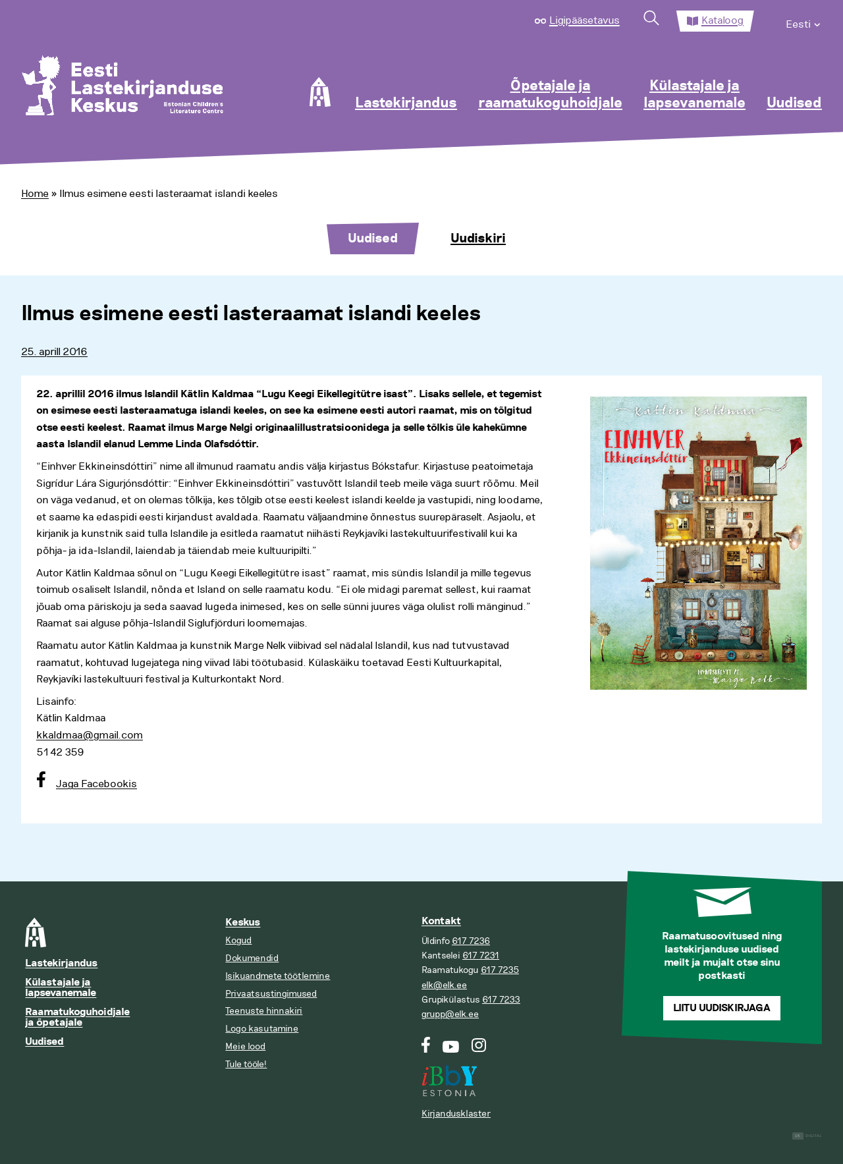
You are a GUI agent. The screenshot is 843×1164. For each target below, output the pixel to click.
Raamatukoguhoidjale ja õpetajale (77, 1017)
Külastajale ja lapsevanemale (694, 95)
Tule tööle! (246, 1064)
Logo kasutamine (261, 1028)
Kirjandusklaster (456, 1113)
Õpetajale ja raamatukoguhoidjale (550, 95)
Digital (807, 1136)
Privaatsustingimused (271, 993)
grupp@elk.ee (450, 1014)
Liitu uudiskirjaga (722, 1008)
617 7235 (500, 970)
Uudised (794, 103)
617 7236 (471, 941)
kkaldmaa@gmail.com (89, 735)
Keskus (242, 922)
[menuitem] (803, 21)
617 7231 (480, 955)
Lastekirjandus (406, 103)
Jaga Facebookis (96, 783)
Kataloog (722, 20)
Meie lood (245, 1046)
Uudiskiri (478, 238)
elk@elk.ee (444, 985)
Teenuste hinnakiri (263, 1010)
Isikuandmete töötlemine (277, 976)
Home (35, 193)
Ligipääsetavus (584, 20)
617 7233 (501, 999)
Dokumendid (252, 958)
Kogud (238, 940)
